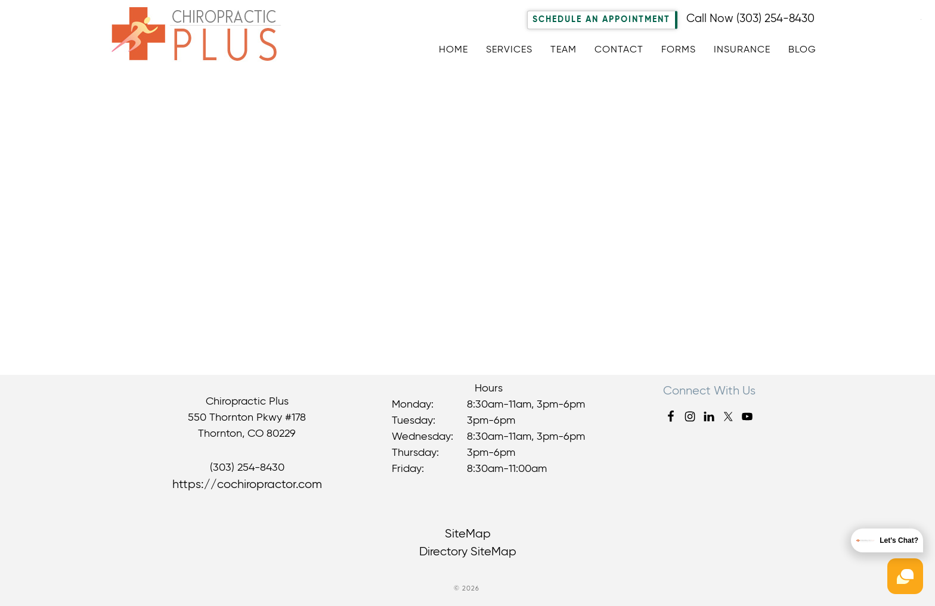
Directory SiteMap (467, 552)
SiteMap (468, 534)
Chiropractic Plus (205, 38)
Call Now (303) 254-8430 (750, 18)
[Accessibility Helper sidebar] (920, 17)
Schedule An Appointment (601, 19)
